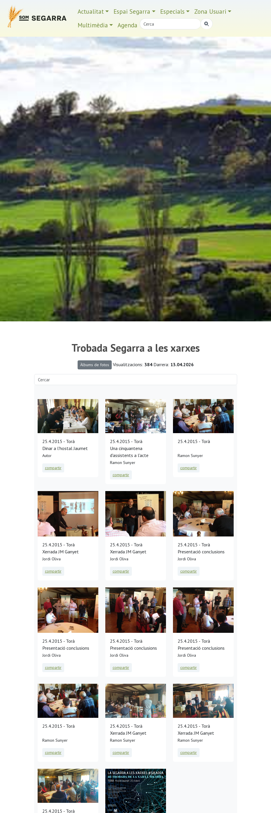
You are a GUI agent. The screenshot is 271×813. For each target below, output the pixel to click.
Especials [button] (172, 11)
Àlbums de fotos (94, 364)
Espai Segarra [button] (131, 11)
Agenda (127, 25)
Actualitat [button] (91, 11)
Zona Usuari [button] (210, 11)
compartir (53, 467)
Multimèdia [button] (93, 25)
